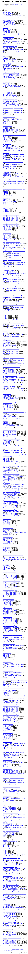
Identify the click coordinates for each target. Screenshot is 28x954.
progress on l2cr (6, 338)
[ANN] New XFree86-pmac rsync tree (11, 397)
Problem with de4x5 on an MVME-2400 (11, 511)
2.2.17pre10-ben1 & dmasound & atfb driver (12, 15)
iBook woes (5, 26)
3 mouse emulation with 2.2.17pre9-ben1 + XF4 (13, 39)
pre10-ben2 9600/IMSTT (8, 717)
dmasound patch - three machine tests (10, 721)
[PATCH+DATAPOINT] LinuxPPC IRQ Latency (13, 635)
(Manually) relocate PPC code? (9, 100)
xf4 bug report (6, 124)
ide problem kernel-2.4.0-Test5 (9, 168)
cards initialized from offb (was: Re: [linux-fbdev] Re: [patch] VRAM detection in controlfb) (14, 869)
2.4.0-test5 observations (8, 725)
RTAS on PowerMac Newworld (9, 59)
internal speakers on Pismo (8, 140)
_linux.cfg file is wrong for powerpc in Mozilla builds (14, 251)
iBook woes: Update (7, 29)
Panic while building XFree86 (9, 158)
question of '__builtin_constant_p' (10, 501)
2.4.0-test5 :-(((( (6, 726)
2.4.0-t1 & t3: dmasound (8, 525)
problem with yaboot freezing (9, 832)
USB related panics (7, 299)
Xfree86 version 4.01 (7, 121)
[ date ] (21, 4)
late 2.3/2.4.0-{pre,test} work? (9, 78)
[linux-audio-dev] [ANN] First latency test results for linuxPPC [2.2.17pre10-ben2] (13, 477)
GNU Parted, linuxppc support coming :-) (11, 33)
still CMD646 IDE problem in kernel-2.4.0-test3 (13, 159)
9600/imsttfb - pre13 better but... (9, 719)
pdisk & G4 (5, 44)
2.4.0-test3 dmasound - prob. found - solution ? (12, 675)
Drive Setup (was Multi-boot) (9, 47)
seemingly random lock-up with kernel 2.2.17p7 (13, 105)
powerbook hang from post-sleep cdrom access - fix (13, 179)
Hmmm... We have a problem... (9, 690)
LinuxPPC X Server (7, 137)
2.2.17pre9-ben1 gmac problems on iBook (11, 290)
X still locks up (6, 76)
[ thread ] (14, 4)
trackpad (5, 56)
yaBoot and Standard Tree (8, 21)
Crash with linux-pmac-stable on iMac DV (11, 418)
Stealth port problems (7, 132)
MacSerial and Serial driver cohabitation (11, 336)
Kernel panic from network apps (9, 197)
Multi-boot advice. (7, 12)
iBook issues (5, 596)
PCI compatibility (6, 342)
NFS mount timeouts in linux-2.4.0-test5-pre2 (12, 827)
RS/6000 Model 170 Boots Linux (10, 146)
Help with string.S (7, 97)
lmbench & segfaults (7, 605)
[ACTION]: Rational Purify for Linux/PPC (12, 150)
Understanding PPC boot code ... (9, 147)
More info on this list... (8, 5)
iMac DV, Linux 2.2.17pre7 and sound (11, 416)
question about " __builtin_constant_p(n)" (11, 497)
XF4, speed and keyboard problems (10, 131)
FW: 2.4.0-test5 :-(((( (7, 727)
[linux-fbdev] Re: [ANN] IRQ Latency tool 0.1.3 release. (14, 798)
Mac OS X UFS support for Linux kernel (11, 787)
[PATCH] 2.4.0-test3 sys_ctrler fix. (10, 677)
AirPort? (5, 70)
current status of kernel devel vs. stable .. (11, 629)
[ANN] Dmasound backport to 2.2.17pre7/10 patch (13, 325)
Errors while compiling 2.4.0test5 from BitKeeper (13, 436)
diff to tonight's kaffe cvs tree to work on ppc (12, 253)
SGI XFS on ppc (6, 139)
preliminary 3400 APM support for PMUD (11, 173)
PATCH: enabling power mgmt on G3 (10, 471)
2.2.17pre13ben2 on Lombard (9, 735)
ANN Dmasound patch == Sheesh (10, 648)
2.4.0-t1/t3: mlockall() (7, 588)
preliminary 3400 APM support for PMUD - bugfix (13, 176)
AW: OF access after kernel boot (9, 238)
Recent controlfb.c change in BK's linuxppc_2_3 (13, 334)
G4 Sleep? (5, 362)
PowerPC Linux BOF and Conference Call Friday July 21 (15, 930)
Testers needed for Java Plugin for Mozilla (11, 245)
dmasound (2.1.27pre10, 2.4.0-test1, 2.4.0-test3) (13, 328)
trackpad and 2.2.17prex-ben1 (9, 20)
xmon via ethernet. (7, 651)
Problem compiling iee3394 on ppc (10, 61)
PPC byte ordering (7, 429)
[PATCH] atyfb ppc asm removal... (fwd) (11, 858)
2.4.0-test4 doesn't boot (8, 81)
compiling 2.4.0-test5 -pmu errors (10, 916)
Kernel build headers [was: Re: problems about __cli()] (14, 119)
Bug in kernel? (6, 789)
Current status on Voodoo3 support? (10, 790)
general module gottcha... (8, 387)
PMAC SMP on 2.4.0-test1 (8, 270)
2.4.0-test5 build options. (8, 630)
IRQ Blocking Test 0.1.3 (8, 720)
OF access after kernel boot (8, 599)
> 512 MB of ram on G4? (8, 23)
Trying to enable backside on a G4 (10, 310)
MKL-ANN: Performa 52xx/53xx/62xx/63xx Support (14, 189)
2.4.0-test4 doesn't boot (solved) (9, 85)
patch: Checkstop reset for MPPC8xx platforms (12, 24)
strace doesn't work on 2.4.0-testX (10, 88)
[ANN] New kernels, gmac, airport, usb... (11, 41)
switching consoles (7, 79)
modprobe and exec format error (9, 91)
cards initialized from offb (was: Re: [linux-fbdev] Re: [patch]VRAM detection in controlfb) (14, 855)
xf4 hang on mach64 (7, 414)
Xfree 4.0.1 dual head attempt (9, 22)
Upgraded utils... (6, 82)
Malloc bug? (5, 58)
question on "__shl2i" (7, 499)
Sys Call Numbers (7, 309)
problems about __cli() (7, 90)
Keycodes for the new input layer (10, 376)
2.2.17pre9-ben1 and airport (9, 304)
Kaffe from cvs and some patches (10, 201)
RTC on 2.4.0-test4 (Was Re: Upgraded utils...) (12, 86)
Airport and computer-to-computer (10, 494)
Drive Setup (5, 48)
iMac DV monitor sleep (8, 68)
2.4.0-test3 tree (6, 659)
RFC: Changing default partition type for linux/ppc (13, 17)
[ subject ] (18, 4)
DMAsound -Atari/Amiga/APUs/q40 (10, 685)
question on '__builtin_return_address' (11, 502)
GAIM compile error (7, 403)
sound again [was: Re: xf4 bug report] (11, 129)
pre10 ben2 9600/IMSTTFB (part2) (10, 718)
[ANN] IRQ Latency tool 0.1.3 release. (11, 349)
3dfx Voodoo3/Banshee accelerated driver (11, 439)
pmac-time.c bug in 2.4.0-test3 (9, 77)
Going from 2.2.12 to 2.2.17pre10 (10, 46)
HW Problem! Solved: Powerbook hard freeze (12, 631)
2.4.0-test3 (5, 315)
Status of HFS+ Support (8, 240)
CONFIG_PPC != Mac (8, 92)
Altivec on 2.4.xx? (7, 530)
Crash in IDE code (7, 468)
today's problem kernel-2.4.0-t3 (9, 166)
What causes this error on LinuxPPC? (10, 167)
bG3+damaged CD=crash (8, 13)
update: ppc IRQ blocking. (8, 691)
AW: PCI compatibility (8, 239)
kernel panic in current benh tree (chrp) (11, 275)
